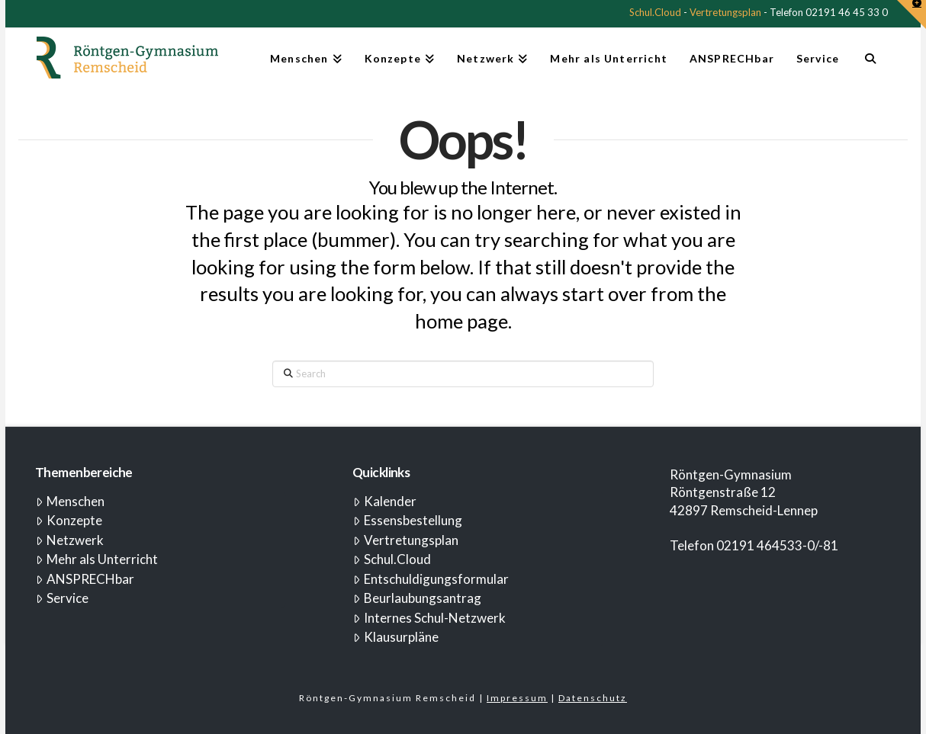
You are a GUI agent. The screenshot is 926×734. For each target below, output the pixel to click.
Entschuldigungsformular (431, 579)
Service (62, 598)
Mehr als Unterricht (97, 559)
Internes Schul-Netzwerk (429, 618)
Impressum (517, 698)
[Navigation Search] (870, 65)
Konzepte (69, 520)
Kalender (384, 501)
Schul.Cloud (655, 12)
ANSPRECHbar (85, 579)
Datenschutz (592, 698)
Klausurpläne (396, 637)
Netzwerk (70, 540)
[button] (911, 14)
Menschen (70, 501)
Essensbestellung (407, 520)
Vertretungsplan (725, 12)
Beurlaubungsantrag (417, 598)
